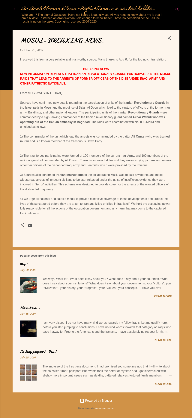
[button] (169, 39)
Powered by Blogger (96, 400)
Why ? (24, 264)
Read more (163, 296)
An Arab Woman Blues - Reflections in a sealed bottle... (88, 9)
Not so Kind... (30, 308)
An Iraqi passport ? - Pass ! (38, 351)
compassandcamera (104, 408)
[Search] (177, 10)
